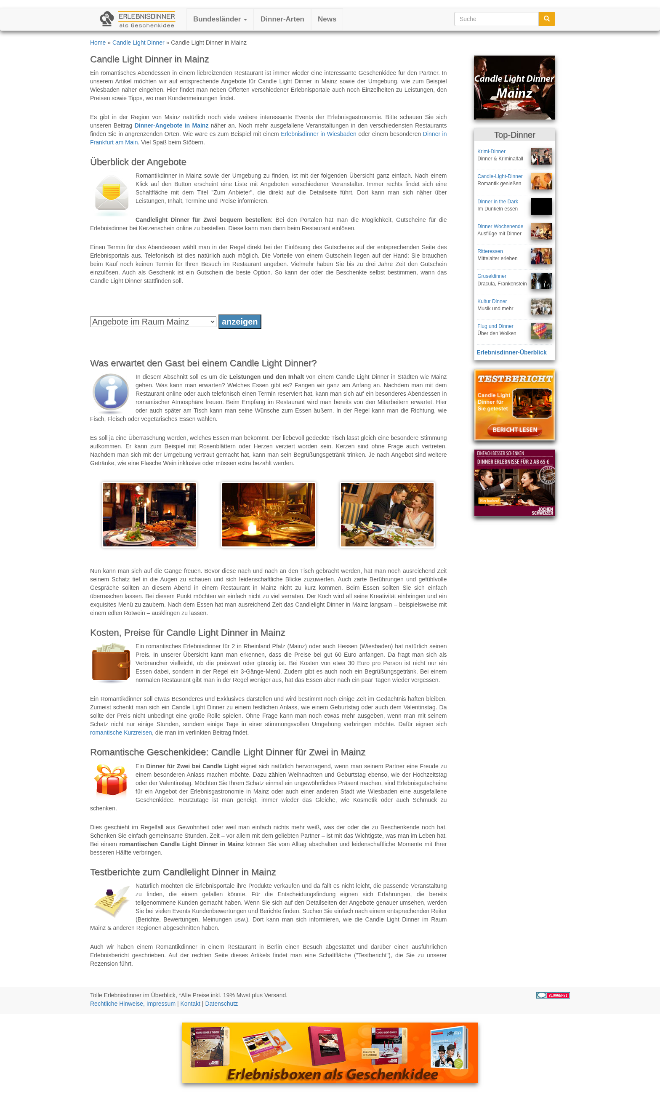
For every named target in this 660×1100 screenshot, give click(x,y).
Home (98, 42)
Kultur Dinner (492, 301)
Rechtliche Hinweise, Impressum (133, 1003)
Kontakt (190, 1003)
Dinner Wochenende (500, 226)
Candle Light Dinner (138, 42)
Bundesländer (220, 19)
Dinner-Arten (282, 19)
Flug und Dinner (495, 326)
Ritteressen (490, 251)
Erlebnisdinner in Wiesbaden (318, 134)
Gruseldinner (491, 276)
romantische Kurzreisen (121, 732)
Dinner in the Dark (497, 202)
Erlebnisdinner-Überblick (511, 352)
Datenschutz (221, 1003)
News (327, 19)
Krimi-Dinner (491, 151)
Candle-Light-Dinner (499, 176)
